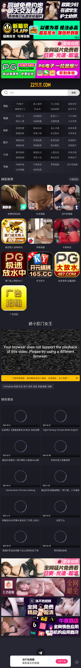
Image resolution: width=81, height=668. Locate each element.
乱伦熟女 (55, 133)
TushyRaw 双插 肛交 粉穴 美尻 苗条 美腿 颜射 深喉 (27, 386)
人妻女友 (55, 152)
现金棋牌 (55, 109)
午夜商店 (37, 164)
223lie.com (40, 85)
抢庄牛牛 (72, 109)
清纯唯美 (37, 145)
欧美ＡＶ (55, 115)
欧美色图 (55, 140)
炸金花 (37, 109)
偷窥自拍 (20, 140)
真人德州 (37, 103)
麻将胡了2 (20, 109)
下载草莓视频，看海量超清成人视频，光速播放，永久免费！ (45, 378)
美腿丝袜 (20, 145)
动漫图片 (72, 140)
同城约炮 (20, 164)
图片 (5, 142)
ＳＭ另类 (72, 121)
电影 (5, 130)
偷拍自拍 (37, 128)
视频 (5, 118)
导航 (5, 166)
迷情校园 (20, 157)
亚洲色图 (37, 140)
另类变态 (72, 133)
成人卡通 (55, 128)
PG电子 (20, 103)
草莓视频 (55, 164)
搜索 (74, 92)
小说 (5, 154)
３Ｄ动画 (72, 115)
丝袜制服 (37, 121)
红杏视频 (20, 169)
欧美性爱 (72, 128)
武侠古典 (72, 152)
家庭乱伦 (37, 152)
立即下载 (61, 661)
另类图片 (72, 145)
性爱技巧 (72, 157)
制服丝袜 (20, 133)
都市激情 (20, 152)
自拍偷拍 (37, 115)
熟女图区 (55, 145)
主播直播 (55, 121)
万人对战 (55, 103)
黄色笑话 (55, 157)
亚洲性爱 (20, 128)
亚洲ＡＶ (20, 115)
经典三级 (37, 133)
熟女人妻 (20, 121)
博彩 (5, 106)
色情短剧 (37, 169)
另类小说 (37, 157)
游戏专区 (72, 103)
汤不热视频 (72, 164)
